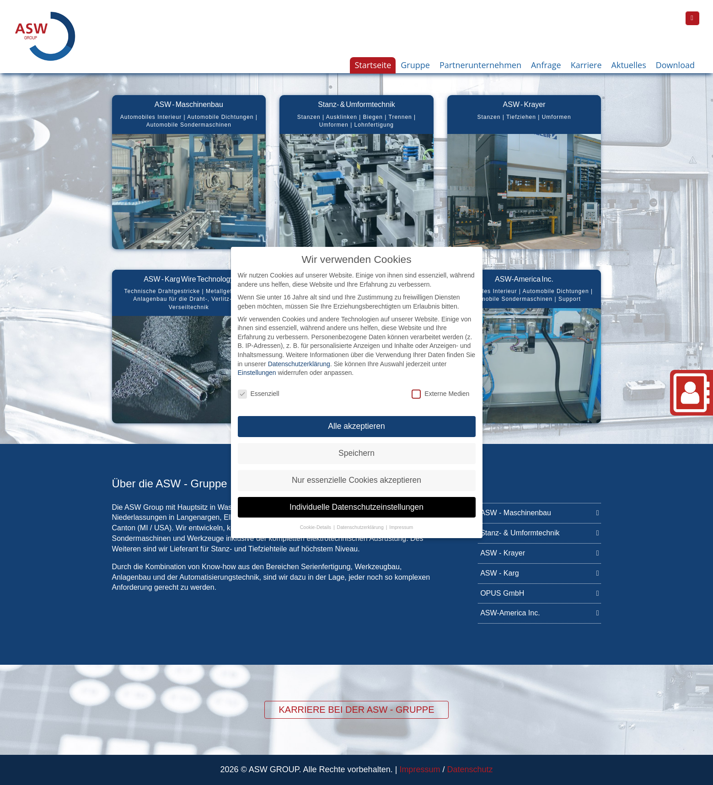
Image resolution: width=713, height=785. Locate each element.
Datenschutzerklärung (299, 355)
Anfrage (546, 64)
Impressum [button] (401, 518)
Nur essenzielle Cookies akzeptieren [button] (356, 471)
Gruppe (415, 64)
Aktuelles (628, 64)
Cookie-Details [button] (316, 518)
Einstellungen (257, 364)
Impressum (419, 769)
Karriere (586, 64)
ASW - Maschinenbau (539, 512)
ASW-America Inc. (539, 612)
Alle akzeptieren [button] (356, 417)
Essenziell (258, 385)
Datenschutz (470, 769)
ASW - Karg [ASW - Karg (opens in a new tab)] (539, 572)
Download (675, 64)
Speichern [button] (356, 444)
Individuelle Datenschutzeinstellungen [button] (356, 498)
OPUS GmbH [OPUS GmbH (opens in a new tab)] (539, 592)
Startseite (372, 64)
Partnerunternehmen (480, 64)
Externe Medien (440, 385)
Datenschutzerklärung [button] (361, 518)
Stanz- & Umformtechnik (539, 532)
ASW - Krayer (539, 552)
